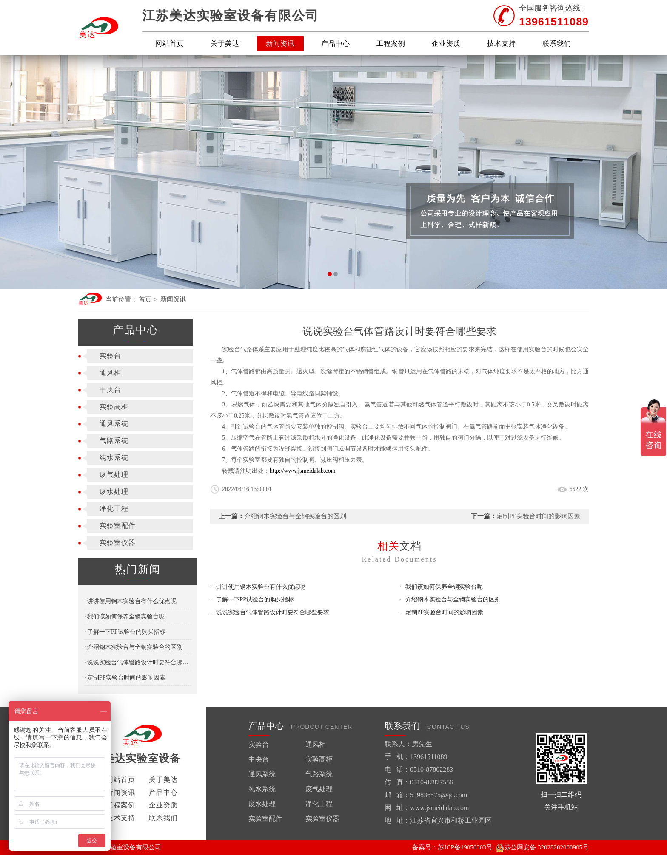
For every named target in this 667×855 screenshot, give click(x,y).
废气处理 (114, 474)
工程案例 (390, 43)
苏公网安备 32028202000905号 (542, 847)
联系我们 (556, 43)
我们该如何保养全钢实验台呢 (444, 587)
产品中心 (335, 43)
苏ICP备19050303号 (465, 847)
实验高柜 (114, 406)
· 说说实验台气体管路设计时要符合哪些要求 (137, 662)
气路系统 (114, 440)
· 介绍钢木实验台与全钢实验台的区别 (133, 647)
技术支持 (501, 43)
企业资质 (446, 43)
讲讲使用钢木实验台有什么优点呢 (260, 587)
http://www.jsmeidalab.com (303, 471)
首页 (145, 299)
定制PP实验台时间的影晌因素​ (538, 516)
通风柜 (110, 372)
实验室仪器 (118, 542)
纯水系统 (114, 457)
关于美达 (225, 43)
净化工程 (114, 508)
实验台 (110, 355)
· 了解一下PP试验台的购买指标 (124, 632)
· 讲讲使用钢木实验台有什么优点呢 (130, 601)
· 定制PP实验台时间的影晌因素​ (124, 677)
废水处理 (114, 491)
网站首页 (169, 43)
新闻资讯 (280, 43)
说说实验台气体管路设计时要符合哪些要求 (272, 612)
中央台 (110, 389)
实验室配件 (118, 525)
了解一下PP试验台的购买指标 (255, 599)
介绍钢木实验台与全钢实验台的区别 (295, 516)
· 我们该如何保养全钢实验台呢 (124, 616)
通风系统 (114, 423)
